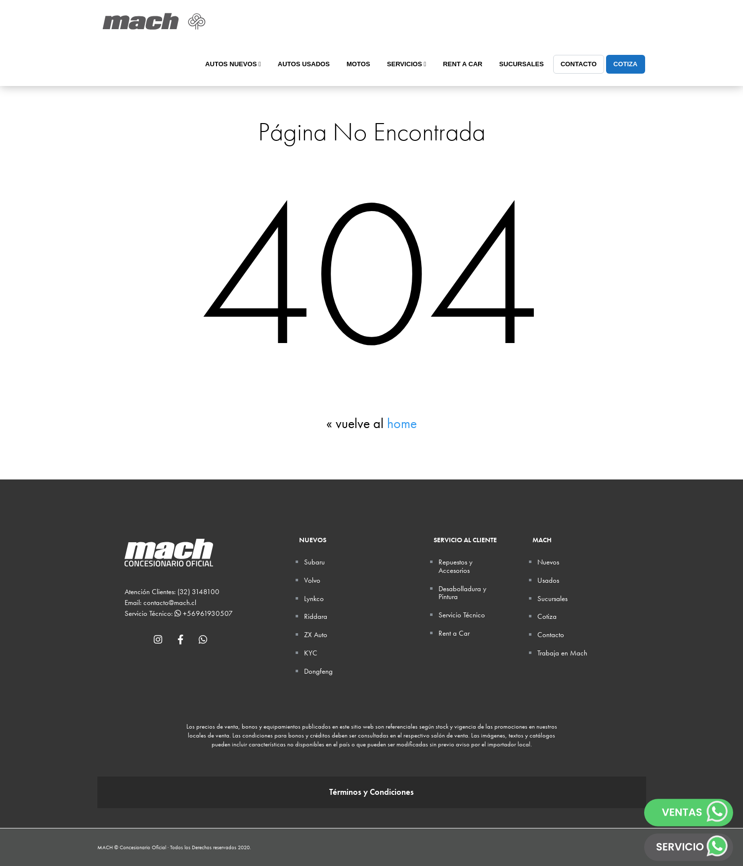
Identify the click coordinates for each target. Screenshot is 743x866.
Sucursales (521, 64)
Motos (358, 64)
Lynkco (314, 599)
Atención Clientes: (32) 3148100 (172, 592)
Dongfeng (318, 671)
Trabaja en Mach (562, 653)
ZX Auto (315, 635)
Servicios (406, 64)
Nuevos (548, 562)
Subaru (314, 562)
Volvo (312, 580)
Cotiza (625, 64)
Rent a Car (462, 64)
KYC (310, 653)
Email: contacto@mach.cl (160, 602)
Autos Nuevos (233, 64)
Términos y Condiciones (371, 792)
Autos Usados (304, 64)
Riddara (315, 616)
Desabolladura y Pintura (462, 593)
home (402, 423)
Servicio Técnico (461, 615)
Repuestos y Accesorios (455, 566)
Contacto (579, 64)
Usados (548, 580)
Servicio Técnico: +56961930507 (179, 613)
